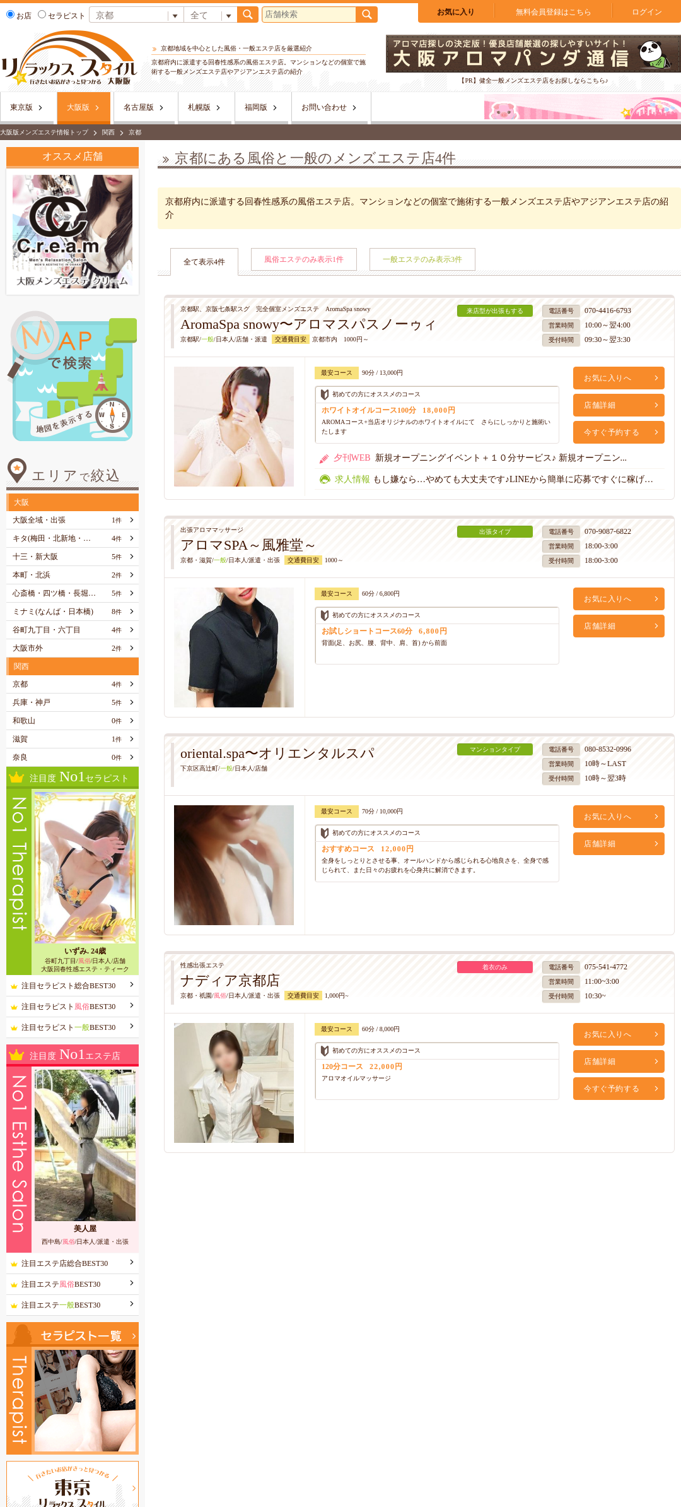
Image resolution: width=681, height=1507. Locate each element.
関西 (108, 132)
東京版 (21, 107)
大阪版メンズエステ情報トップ (44, 132)
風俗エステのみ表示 (304, 259)
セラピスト (62, 15)
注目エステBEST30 (60, 1284)
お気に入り (456, 12)
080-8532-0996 (608, 749)
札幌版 (199, 107)
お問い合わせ (324, 107)
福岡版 (256, 107)
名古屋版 (139, 107)
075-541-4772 (606, 966)
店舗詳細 (599, 405)
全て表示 (204, 261)
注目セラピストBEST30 (68, 1006)
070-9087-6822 (608, 531)
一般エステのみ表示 (422, 259)
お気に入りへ (608, 378)
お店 (19, 15)
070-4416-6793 (608, 310)
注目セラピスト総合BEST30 (68, 985)
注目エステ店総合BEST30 (64, 1263)
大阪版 (78, 107)
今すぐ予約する (611, 432)
